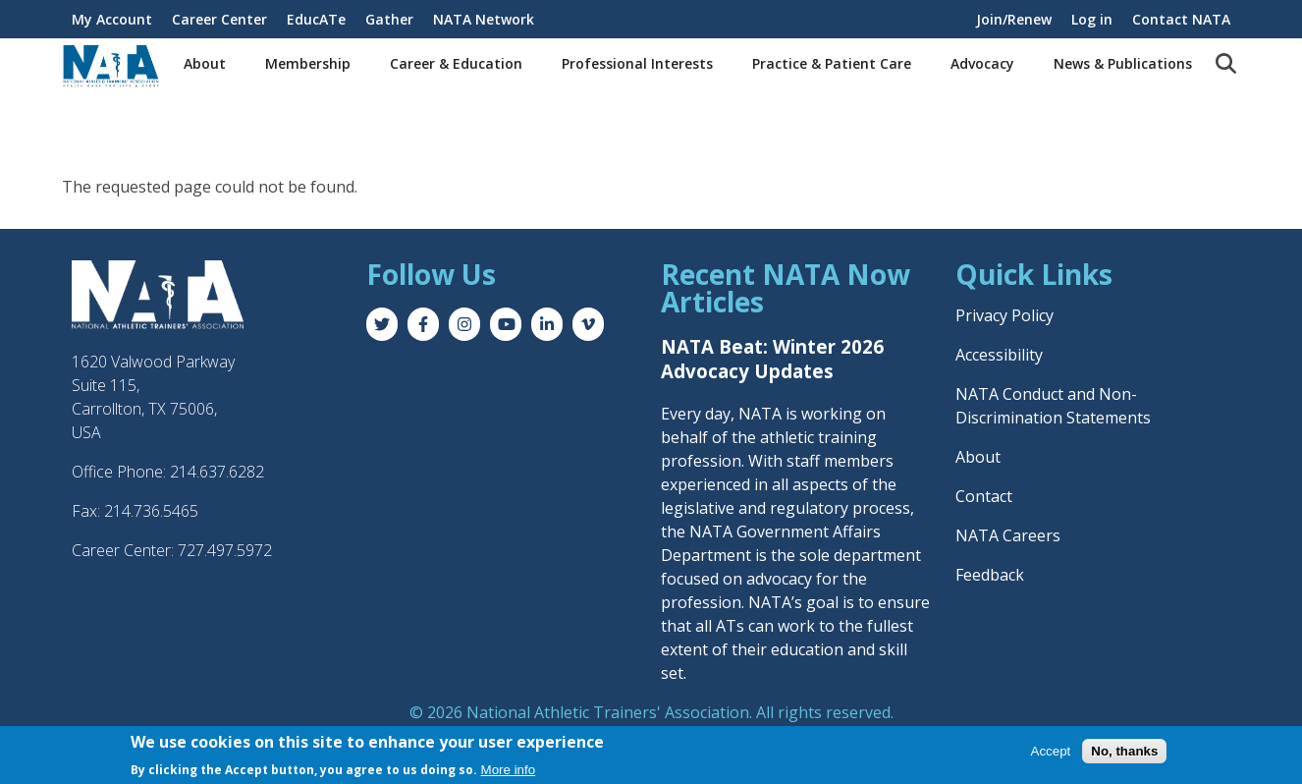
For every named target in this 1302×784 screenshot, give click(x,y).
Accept (1051, 753)
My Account (112, 19)
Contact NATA (1181, 19)
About (205, 63)
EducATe (316, 19)
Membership (308, 63)
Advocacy (982, 63)
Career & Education (456, 63)
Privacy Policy (1004, 315)
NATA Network (483, 19)
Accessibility (999, 354)
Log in (1091, 19)
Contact (983, 496)
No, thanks (1124, 753)
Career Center (219, 19)
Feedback (989, 575)
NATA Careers (1007, 535)
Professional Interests (637, 63)
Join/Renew (1014, 19)
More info (508, 771)
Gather (389, 19)
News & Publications (1123, 63)
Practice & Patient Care (831, 63)
